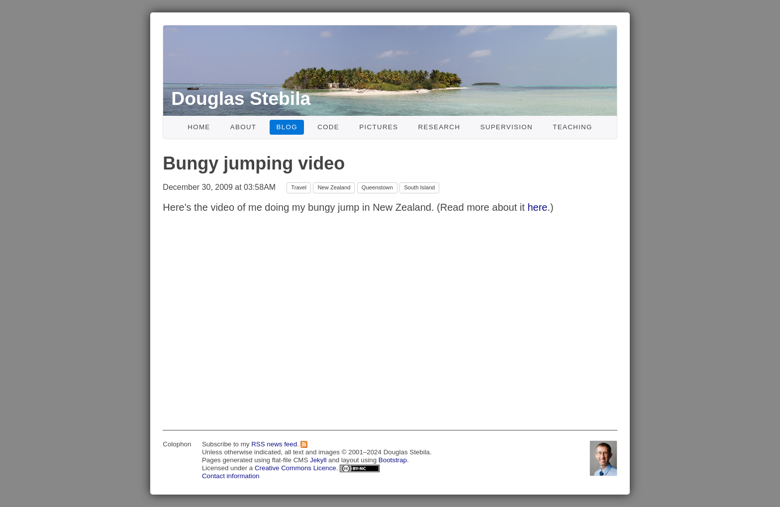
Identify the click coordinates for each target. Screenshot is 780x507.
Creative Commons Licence (295, 468)
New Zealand (333, 187)
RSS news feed (274, 444)
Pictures (378, 127)
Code (328, 127)
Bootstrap (393, 460)
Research (439, 127)
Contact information (231, 476)
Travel (298, 187)
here (537, 207)
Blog (287, 127)
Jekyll (318, 460)
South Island (419, 187)
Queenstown (377, 187)
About (243, 127)
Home (199, 127)
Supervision (506, 127)
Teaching (572, 127)
